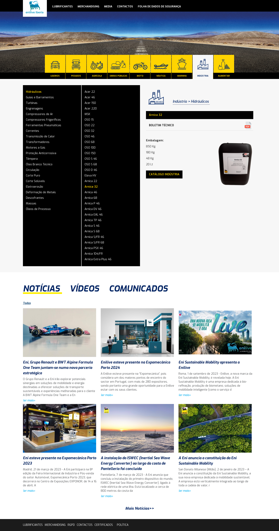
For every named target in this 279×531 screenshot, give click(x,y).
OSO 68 (90, 142)
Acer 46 (90, 97)
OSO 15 (89, 120)
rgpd (71, 525)
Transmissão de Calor (40, 136)
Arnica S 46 (92, 226)
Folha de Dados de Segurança (159, 6)
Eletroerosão (34, 187)
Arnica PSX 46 (94, 248)
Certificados (104, 525)
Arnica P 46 (92, 203)
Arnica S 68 (92, 231)
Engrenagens (34, 108)
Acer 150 (90, 103)
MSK (87, 114)
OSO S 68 (91, 164)
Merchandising (88, 6)
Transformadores (37, 142)
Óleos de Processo (38, 209)
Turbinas (31, 103)
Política (122, 525)
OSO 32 (89, 131)
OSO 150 (90, 153)
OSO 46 (90, 136)
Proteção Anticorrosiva (41, 153)
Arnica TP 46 (93, 220)
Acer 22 (90, 92)
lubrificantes (62, 6)
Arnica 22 (91, 181)
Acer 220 (91, 108)
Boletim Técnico (161, 125)
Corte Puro (33, 175)
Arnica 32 (91, 187)
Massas (31, 203)
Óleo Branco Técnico (39, 164)
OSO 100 (90, 148)
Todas (27, 303)
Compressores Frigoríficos (43, 120)
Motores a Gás (35, 148)
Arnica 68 (91, 198)
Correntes (32, 131)
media (108, 6)
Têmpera (32, 159)
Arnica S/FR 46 (94, 237)
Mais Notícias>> (139, 508)
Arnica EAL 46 (94, 215)
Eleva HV (90, 175)
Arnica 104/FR (94, 254)
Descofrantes (35, 198)
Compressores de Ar (39, 114)
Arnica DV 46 (93, 209)
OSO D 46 (91, 170)
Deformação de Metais (41, 192)
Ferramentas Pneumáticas (43, 125)
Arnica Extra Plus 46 (98, 259)
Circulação (32, 170)
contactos (125, 6)
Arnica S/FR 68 (94, 242)
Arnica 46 (91, 192)
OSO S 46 (91, 159)
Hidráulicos (33, 92)
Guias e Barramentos (40, 97)
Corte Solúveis (35, 181)
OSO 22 (90, 125)
